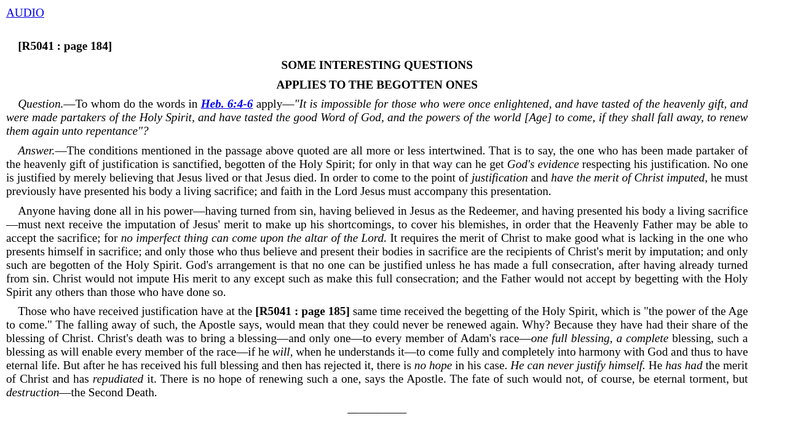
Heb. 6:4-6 (227, 103)
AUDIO (25, 12)
